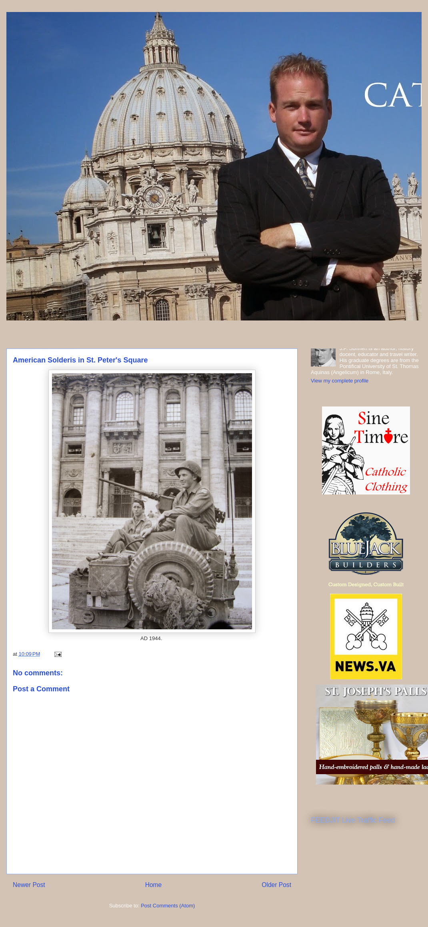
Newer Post (29, 884)
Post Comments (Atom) (168, 906)
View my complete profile (339, 381)
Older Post (276, 884)
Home (153, 884)
